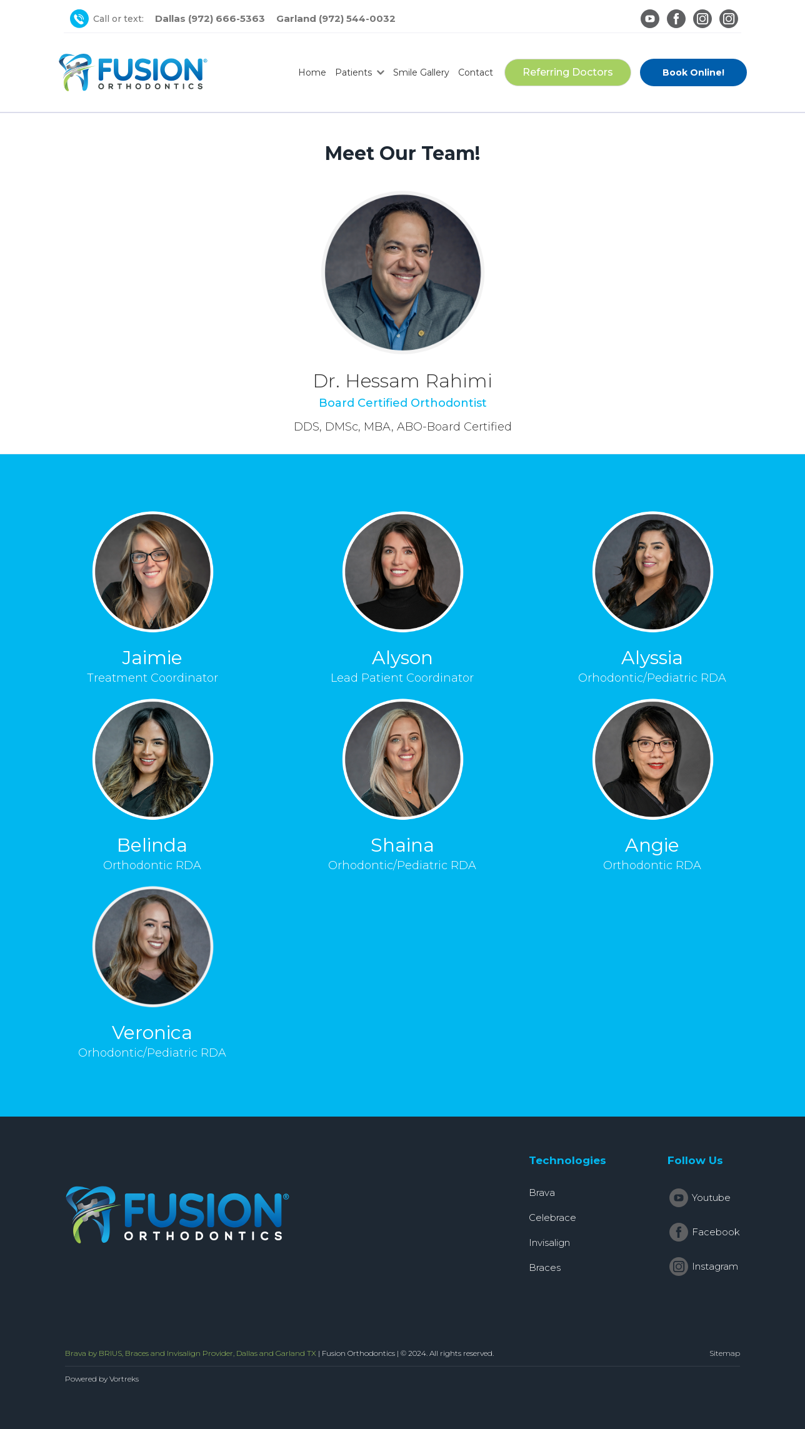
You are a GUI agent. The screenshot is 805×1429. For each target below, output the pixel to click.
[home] (133, 72)
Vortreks (124, 1378)
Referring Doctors (567, 72)
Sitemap (724, 1353)
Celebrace (552, 1217)
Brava (542, 1192)
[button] (359, 72)
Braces (545, 1267)
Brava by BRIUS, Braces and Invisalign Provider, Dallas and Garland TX (190, 1353)
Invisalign (549, 1242)
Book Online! (693, 72)
